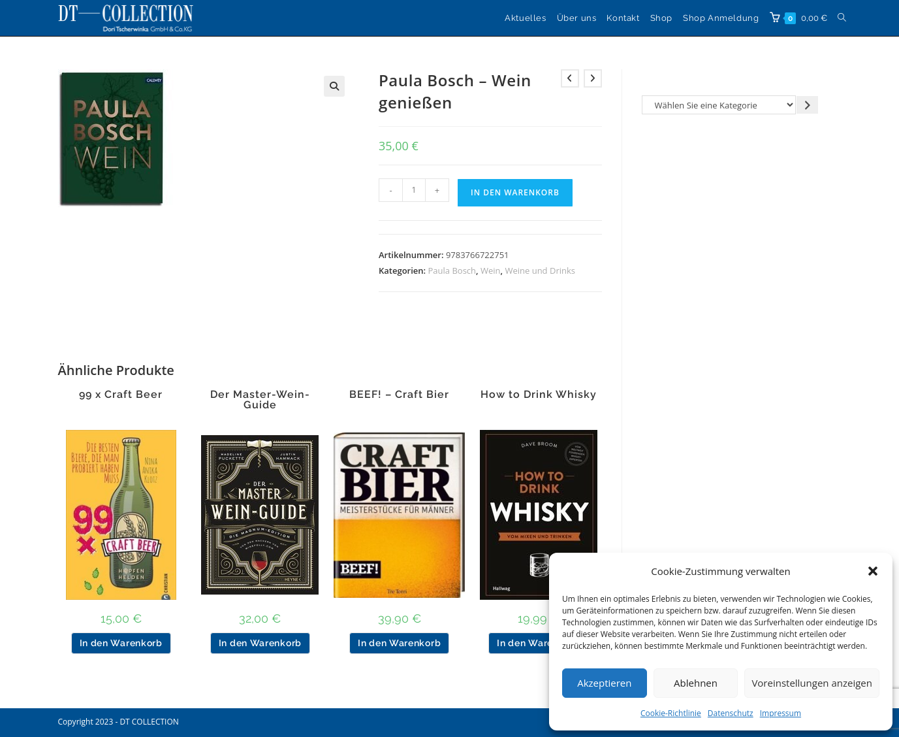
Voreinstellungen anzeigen (811, 682)
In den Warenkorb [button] (121, 643)
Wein (491, 270)
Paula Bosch (452, 270)
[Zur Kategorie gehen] (807, 104)
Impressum (780, 713)
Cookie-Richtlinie (670, 713)
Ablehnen (696, 682)
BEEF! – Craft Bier (399, 394)
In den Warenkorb (515, 192)
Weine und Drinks (540, 270)
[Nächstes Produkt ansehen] (593, 78)
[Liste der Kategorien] (719, 104)
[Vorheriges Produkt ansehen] (570, 78)
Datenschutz (730, 713)
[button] (872, 571)
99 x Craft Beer (121, 394)
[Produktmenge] (414, 190)
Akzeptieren (604, 682)
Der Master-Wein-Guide (260, 399)
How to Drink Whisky (539, 394)
